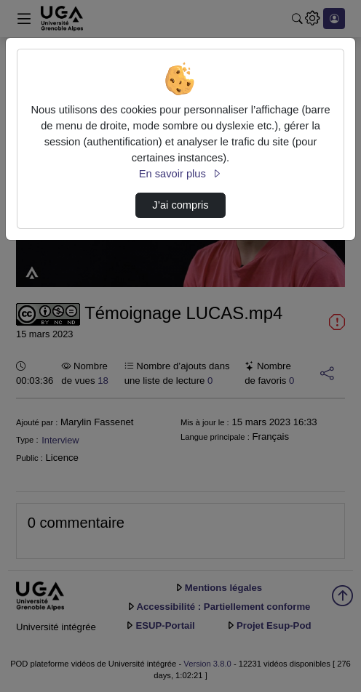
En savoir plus (180, 174)
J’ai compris (180, 205)
